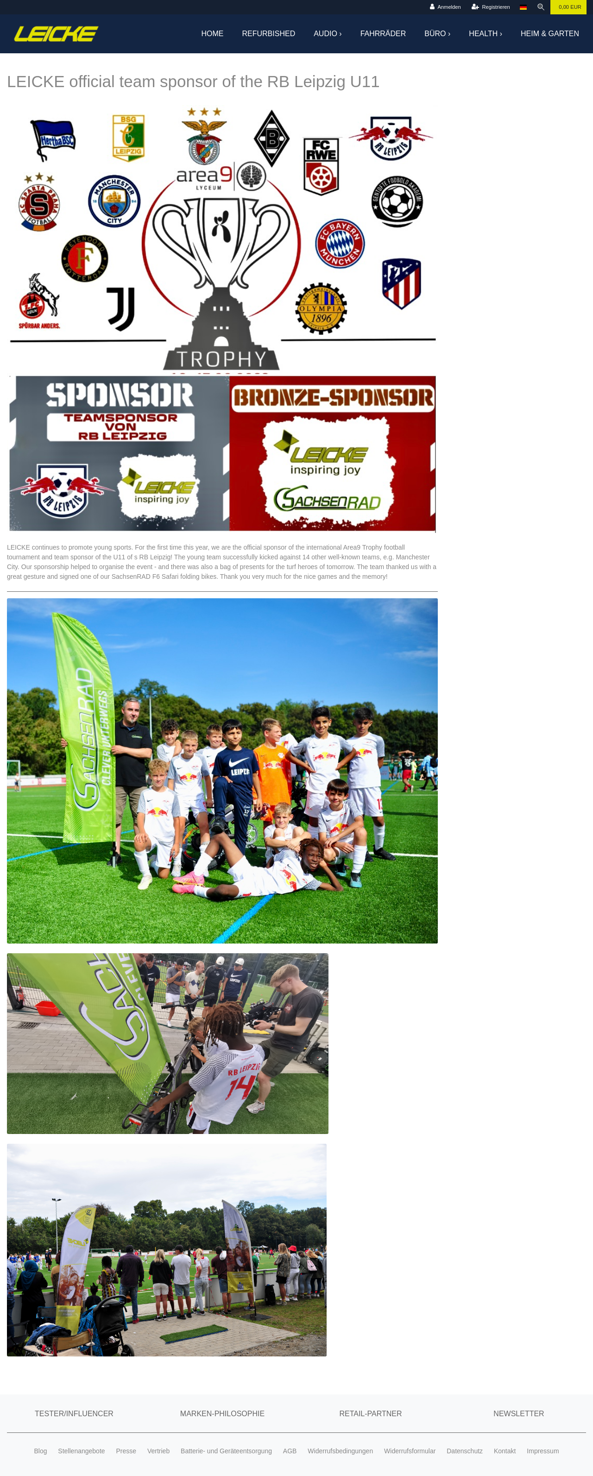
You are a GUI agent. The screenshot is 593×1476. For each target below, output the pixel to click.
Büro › (437, 34)
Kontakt (505, 1451)
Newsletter (518, 1414)
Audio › (327, 34)
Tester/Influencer (74, 1414)
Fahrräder (383, 34)
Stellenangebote (81, 1451)
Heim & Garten (550, 34)
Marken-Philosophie (222, 1414)
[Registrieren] (491, 7)
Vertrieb (158, 1451)
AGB (290, 1451)
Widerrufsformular (409, 1451)
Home (213, 34)
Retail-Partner (370, 1414)
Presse (126, 1451)
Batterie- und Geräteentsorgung (226, 1451)
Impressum (543, 1451)
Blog (40, 1451)
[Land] (523, 7)
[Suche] (541, 7)
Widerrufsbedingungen (340, 1451)
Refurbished (269, 34)
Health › (485, 34)
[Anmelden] (445, 7)
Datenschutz (465, 1451)
